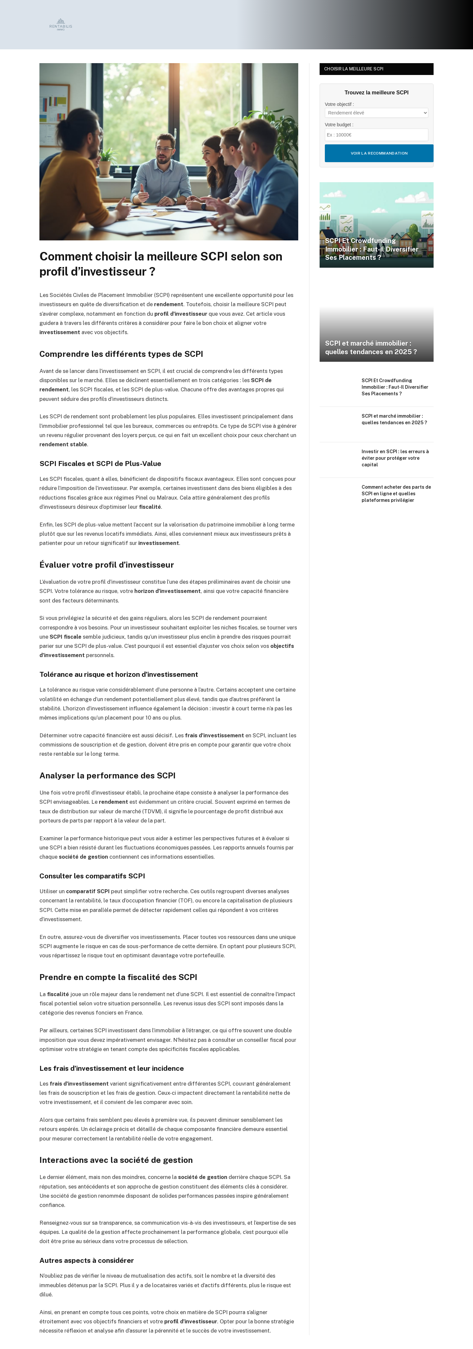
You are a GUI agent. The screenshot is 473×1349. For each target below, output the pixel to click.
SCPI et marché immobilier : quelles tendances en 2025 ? (371, 347)
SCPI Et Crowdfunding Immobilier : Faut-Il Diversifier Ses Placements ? (371, 249)
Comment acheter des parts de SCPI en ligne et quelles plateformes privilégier (396, 493)
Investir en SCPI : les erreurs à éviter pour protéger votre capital (395, 458)
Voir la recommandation (379, 153)
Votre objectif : (339, 104)
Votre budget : (339, 124)
